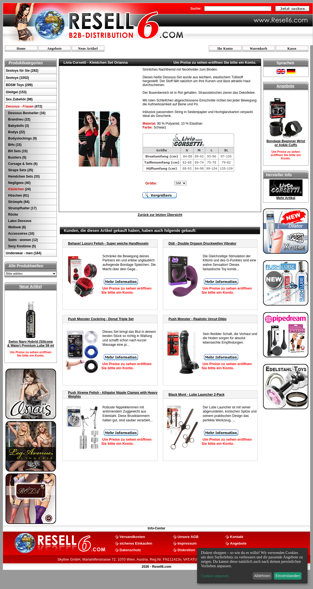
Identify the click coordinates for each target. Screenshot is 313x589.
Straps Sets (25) (20, 170)
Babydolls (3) (18, 126)
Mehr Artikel (285, 198)
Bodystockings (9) (22, 138)
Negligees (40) (19, 183)
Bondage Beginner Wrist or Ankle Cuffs (286, 143)
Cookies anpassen (215, 576)
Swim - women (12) (22, 240)
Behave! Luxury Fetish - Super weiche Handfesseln (108, 243)
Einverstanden (287, 576)
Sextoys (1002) (17, 78)
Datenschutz (130, 550)
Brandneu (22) (18, 119)
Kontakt (236, 536)
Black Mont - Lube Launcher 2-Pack (197, 395)
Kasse (291, 48)
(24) (19, 189)
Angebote (54, 48)
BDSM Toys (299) (19, 85)
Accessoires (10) (20, 233)
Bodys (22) (16, 132)
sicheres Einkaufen (136, 543)
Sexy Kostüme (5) (21, 246)
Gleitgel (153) (16, 92)
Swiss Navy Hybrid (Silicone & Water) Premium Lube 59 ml (30, 343)
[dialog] (252, 565)
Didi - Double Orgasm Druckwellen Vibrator (203, 243)
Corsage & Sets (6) (22, 164)
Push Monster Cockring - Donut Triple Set (101, 319)
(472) (24, 106)
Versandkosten (132, 536)
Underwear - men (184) (23, 253)
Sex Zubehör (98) (19, 99)
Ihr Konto (225, 48)
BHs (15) (14, 145)
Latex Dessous (19, 221)
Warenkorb (258, 48)
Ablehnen (262, 576)
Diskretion (186, 550)
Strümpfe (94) (18, 202)
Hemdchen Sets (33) (23, 176)
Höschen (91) (18, 195)
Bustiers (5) (16, 157)
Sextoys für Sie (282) (22, 71)
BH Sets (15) (17, 151)
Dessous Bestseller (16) (26, 113)
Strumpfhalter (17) (22, 208)
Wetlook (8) (16, 227)
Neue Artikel (88, 48)
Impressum (187, 543)
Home (21, 48)
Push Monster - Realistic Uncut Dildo (198, 319)
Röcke (12, 214)
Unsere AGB (187, 536)
